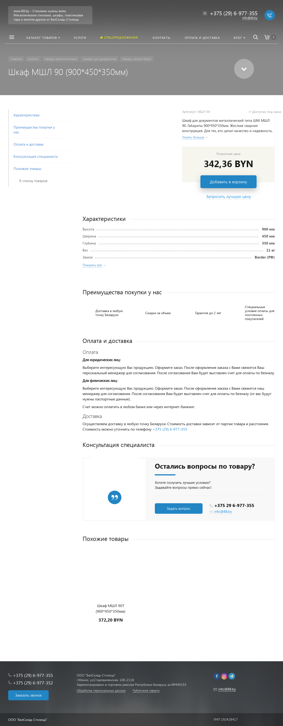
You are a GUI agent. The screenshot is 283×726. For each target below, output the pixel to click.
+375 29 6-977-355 (234, 505)
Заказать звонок (28, 695)
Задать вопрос (178, 508)
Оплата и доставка (29, 144)
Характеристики (27, 115)
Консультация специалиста (36, 156)
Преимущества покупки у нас (34, 129)
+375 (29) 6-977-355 (169, 429)
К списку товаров (33, 180)
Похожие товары (27, 168)
